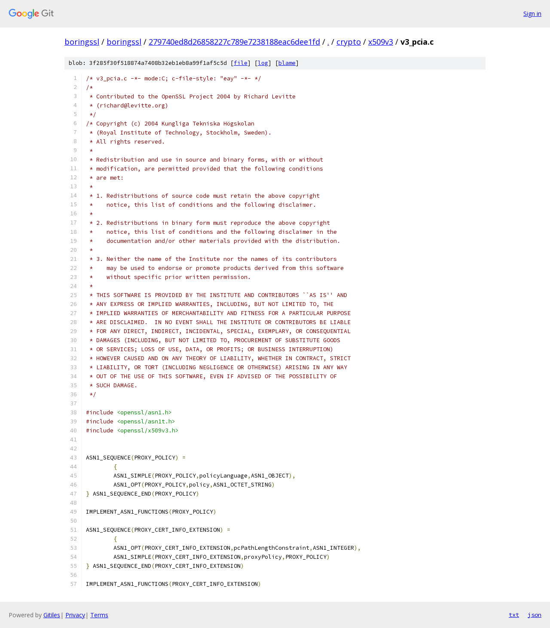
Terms (99, 615)
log (263, 63)
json (534, 615)
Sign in (532, 13)
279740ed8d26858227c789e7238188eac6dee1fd (234, 42)
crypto (348, 42)
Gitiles (51, 615)
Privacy (75, 615)
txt (514, 615)
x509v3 (380, 42)
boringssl (81, 42)
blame (287, 63)
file (241, 63)
